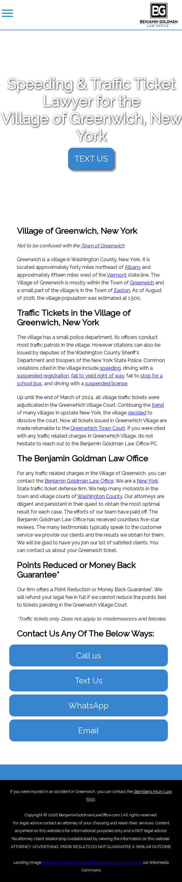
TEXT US (91, 158)
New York (147, 481)
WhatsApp (88, 705)
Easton (122, 290)
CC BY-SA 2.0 (129, 862)
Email (88, 730)
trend (158, 405)
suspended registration (43, 376)
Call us (88, 655)
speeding (110, 368)
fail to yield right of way (97, 376)
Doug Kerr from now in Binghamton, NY (78, 862)
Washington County (99, 496)
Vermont (117, 275)
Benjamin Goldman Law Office (79, 481)
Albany (133, 267)
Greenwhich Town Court (98, 428)
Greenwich (142, 283)
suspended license (106, 383)
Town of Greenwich (102, 246)
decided (137, 413)
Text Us (89, 680)
